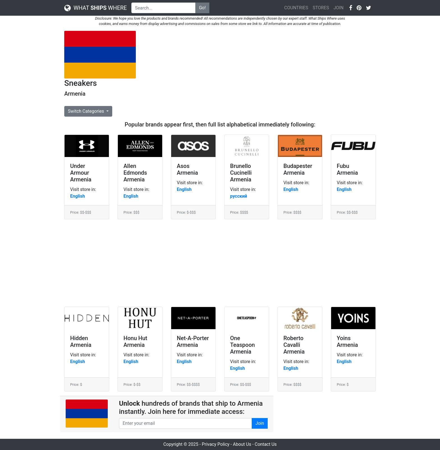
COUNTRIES (296, 7)
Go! (202, 7)
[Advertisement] (260, 70)
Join (259, 423)
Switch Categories (86, 111)
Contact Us (266, 444)
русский (238, 196)
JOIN (338, 7)
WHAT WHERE (95, 7)
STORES (321, 7)
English (77, 196)
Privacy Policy (216, 444)
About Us (242, 444)
